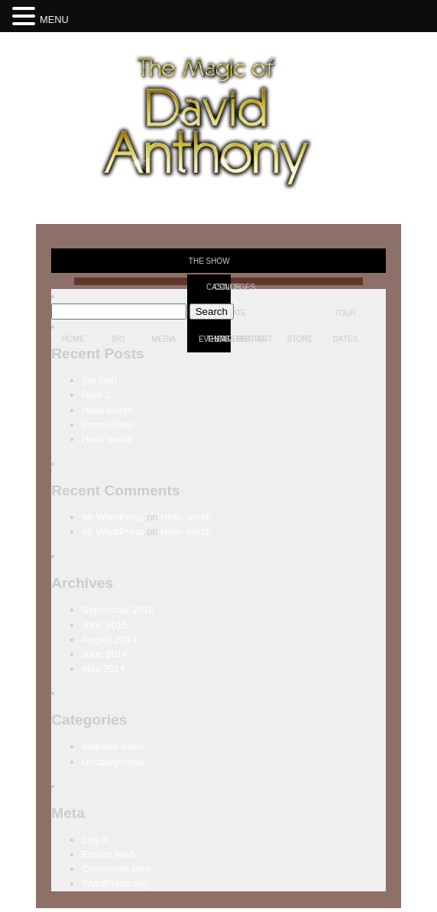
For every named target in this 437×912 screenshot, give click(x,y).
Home (73, 339)
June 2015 (105, 625)
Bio (118, 339)
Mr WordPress (113, 517)
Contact (254, 339)
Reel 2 (96, 395)
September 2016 (118, 609)
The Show (209, 261)
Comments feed (116, 869)
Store (299, 339)
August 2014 (109, 639)
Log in (95, 839)
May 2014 (103, 668)
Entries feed (108, 854)
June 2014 (105, 654)
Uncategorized (113, 762)
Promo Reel (108, 424)
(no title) (99, 380)
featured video (113, 746)
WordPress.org (114, 883)
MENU (54, 19)
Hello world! (107, 410)
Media (164, 339)
